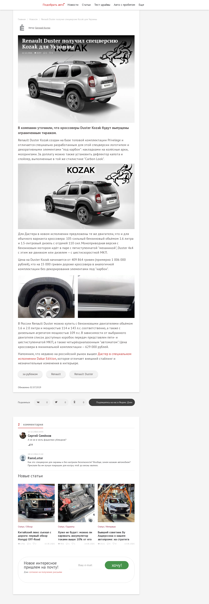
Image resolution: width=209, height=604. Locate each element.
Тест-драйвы (102, 5)
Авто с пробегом (124, 5)
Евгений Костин (42, 27)
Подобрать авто (53, 5)
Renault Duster (83, 374)
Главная (22, 19)
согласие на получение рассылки (45, 572)
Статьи (86, 5)
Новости (72, 5)
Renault (56, 374)
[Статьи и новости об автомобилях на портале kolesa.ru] (27, 4)
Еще (142, 5)
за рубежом (30, 374)
